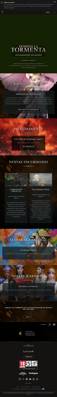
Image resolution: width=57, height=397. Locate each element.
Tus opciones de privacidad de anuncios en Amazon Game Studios (28, 389)
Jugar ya (28, 356)
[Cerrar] (54, 2)
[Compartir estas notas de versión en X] (49, 324)
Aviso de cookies (36, 386)
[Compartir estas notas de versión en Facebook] (54, 324)
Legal (18, 386)
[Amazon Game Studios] (23, 373)
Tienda (47, 12)
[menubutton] (54, 12)
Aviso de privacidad (26, 386)
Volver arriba (28, 346)
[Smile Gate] (33, 373)
